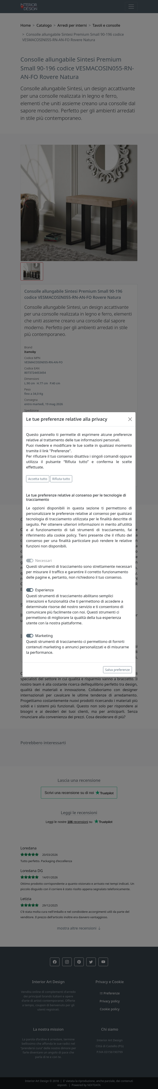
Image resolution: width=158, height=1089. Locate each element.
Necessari (43, 560)
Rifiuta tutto (61, 479)
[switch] (29, 590)
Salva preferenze (117, 670)
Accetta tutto (37, 479)
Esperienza (44, 589)
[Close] (130, 419)
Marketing (44, 635)
